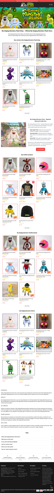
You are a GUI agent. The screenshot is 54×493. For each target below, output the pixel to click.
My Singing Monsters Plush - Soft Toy (43, 82)
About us (20, 468)
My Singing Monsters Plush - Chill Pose (26, 59)
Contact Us (32, 473)
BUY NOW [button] (40, 149)
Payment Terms (33, 469)
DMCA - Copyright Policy (22, 473)
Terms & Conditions (21, 469)
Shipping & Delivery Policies (35, 468)
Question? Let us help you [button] (48, 491)
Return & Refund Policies (35, 471)
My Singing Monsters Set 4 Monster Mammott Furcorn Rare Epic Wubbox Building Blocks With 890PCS (26, 378)
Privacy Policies (21, 471)
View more (27, 113)
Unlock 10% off (52, 488)
